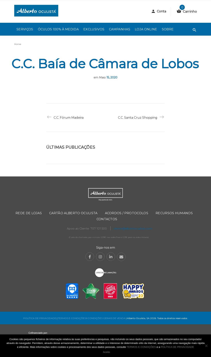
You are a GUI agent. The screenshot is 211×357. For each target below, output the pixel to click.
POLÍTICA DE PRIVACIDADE (39, 318)
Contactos (107, 219)
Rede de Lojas (29, 213)
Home (17, 44)
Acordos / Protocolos (126, 213)
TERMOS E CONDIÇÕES (72, 318)
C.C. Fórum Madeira (69, 117)
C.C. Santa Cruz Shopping (137, 117)
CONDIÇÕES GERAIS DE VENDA (107, 318)
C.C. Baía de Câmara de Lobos (105, 63)
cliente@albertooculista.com (132, 228)
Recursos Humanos (174, 213)
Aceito (106, 352)
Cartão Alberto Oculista (73, 213)
